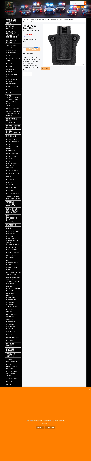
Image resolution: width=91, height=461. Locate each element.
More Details (45, 423)
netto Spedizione (26, 36)
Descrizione (45, 68)
